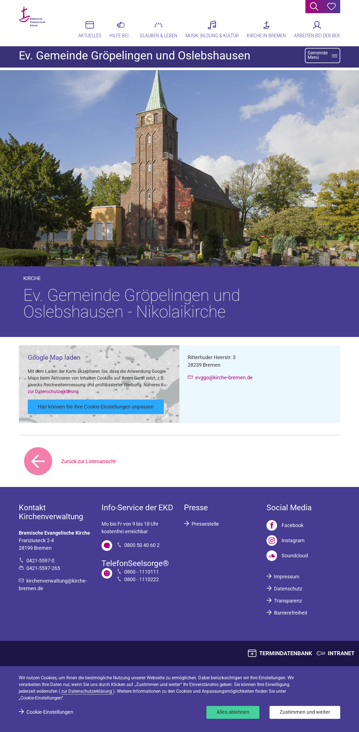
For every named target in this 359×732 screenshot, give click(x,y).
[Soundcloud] (287, 555)
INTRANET (341, 653)
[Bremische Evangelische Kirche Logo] (40, 22)
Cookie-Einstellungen (49, 712)
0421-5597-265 (43, 568)
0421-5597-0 (40, 561)
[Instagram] (285, 540)
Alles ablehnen (233, 712)
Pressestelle (205, 524)
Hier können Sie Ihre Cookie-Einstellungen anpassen (96, 407)
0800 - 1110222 (141, 579)
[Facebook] (284, 525)
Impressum (287, 576)
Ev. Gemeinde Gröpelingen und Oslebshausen (134, 58)
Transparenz (288, 601)
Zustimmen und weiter (305, 712)
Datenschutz (288, 589)
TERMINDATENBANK (285, 653)
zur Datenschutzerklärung (53, 391)
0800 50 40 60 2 (142, 545)
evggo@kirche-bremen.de (224, 377)
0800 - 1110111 (141, 572)
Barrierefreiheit (290, 613)
